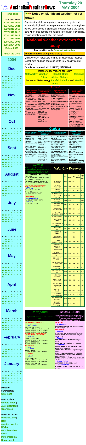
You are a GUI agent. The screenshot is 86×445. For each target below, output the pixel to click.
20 (3, 85)
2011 (6, 38)
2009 (17, 38)
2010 (11, 38)
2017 (6, 32)
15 (9, 83)
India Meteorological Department (9, 436)
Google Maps (8, 402)
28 (6, 87)
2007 (11, 41)
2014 (6, 35)
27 (3, 87)
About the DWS (12, 53)
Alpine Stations (60, 77)
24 (14, 85)
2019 (11, 29)
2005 (6, 45)
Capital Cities (61, 74)
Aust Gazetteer (9, 406)
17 (14, 83)
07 (6, 81)
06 (3, 81)
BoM (3, 421)
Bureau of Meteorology (64, 50)
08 (9, 81)
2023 (6, 25)
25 (17, 85)
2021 (17, 25)
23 (11, 85)
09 (11, 81)
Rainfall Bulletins (60, 80)
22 (9, 85)
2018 (17, 29)
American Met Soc (10, 424)
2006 (17, 41)
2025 (11, 22)
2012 (17, 35)
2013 (11, 35)
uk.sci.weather (9, 430)
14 (6, 83)
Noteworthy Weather (36, 74)
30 (11, 87)
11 (17, 81)
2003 (17, 45)
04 (17, 78)
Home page (12, 14)
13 (3, 83)
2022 (11, 25)
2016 (11, 32)
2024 (17, 22)
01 (9, 78)
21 (6, 85)
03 (14, 78)
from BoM (6, 394)
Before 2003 (11, 48)
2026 (6, 22)
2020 (6, 29)
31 (14, 87)
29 (9, 87)
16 (11, 83)
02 (11, 78)
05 (20, 78)
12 (20, 81)
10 (14, 81)
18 (17, 83)
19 (20, 83)
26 (20, 85)
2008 (6, 41)
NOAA (4, 427)
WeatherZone (8, 417)
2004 (12, 45)
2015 (17, 32)
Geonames (7, 409)
